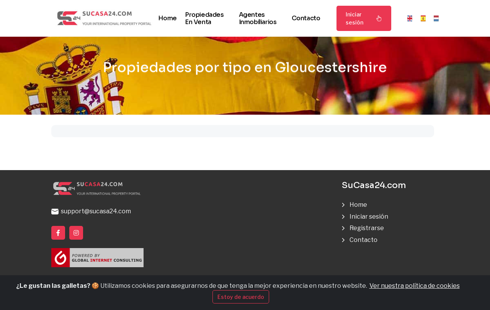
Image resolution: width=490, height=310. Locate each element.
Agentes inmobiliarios (258, 18)
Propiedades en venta (204, 18)
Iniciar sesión (364, 18)
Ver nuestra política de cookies (414, 285)
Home (167, 18)
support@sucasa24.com (91, 211)
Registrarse (367, 228)
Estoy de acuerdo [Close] (240, 297)
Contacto (306, 18)
